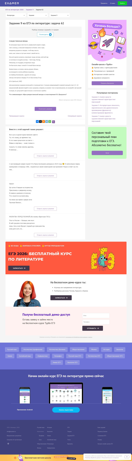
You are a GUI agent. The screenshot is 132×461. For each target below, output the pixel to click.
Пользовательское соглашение (110, 458)
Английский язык (25, 356)
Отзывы (100, 440)
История (106, 349)
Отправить (92, 328)
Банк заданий (101, 427)
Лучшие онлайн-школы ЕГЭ (105, 444)
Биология (119, 349)
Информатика (42, 356)
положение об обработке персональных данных (79, 337)
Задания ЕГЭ (70, 435)
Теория (69, 431)
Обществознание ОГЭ (115, 356)
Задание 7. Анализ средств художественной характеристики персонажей (103, 118)
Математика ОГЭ (94, 356)
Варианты (70, 444)
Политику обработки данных (93, 458)
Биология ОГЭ (72, 362)
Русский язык (12, 349)
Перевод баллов (102, 431)
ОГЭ (68, 427)
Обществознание (78, 349)
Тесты (69, 440)
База (40, 440)
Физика (94, 349)
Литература (50, 444)
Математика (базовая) (57, 349)
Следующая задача (75, 116)
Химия (10, 356)
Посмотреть (45, 34)
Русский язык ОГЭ (74, 356)
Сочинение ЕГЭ (102, 435)
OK (127, 457)
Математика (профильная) (32, 349)
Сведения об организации (14, 440)
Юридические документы (14, 435)
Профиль (41, 435)
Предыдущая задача (16, 116)
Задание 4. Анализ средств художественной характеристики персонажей (103, 99)
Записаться (18, 268)
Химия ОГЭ (57, 362)
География (58, 356)
